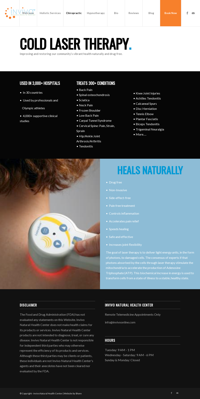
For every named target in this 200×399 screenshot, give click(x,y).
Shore (79, 393)
